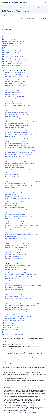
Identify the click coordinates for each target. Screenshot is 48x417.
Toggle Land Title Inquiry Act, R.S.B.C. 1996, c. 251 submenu (2, 61)
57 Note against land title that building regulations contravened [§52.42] (21, 163)
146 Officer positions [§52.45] (12, 174)
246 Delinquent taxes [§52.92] (12, 283)
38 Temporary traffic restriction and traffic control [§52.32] (18, 143)
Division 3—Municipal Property (12, 116)
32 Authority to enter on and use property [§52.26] (16, 130)
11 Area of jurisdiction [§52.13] (12, 98)
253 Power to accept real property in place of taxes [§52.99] (19, 298)
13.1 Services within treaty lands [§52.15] (14, 103)
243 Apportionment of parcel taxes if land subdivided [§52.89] (19, 276)
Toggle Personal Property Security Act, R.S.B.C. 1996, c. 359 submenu (2, 331)
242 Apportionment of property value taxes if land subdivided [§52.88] (21, 274)
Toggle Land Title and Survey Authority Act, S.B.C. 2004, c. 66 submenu (2, 59)
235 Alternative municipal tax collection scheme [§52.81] (17, 260)
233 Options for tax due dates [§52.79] (14, 256)
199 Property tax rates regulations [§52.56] (15, 201)
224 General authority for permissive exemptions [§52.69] (18, 232)
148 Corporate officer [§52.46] (12, 176)
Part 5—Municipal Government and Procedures (16, 170)
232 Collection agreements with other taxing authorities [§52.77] (19, 251)
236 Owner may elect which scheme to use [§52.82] (14, 15)
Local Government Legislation (18, 7)
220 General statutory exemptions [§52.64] (15, 221)
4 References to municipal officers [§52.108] (15, 318)
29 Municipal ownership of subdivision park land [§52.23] (18, 123)
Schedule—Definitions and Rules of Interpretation (16, 312)
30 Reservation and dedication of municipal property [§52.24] (19, 125)
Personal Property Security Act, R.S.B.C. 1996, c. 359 (14, 331)
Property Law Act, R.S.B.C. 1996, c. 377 (11, 332)
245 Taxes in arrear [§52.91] (12, 281)
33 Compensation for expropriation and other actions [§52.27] (19, 132)
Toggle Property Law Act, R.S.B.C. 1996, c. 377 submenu (2, 332)
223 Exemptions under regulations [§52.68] (15, 229)
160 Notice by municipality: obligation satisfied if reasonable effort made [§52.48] (23, 181)
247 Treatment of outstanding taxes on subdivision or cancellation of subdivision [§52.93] (24, 285)
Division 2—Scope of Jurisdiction (13, 94)
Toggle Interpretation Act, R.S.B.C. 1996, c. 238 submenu (2, 52)
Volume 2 (8, 7)
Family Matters (6, 48)
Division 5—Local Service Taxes (13, 212)
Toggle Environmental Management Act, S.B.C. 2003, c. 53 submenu (2, 43)
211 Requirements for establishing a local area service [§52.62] (19, 216)
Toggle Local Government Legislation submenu (2, 67)
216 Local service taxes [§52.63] (13, 218)
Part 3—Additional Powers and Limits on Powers (16, 107)
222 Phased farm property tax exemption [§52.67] (16, 227)
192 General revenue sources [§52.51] (14, 190)
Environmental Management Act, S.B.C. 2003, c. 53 (13, 43)
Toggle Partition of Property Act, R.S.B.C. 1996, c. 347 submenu (2, 327)
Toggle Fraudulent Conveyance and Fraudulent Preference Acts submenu (2, 50)
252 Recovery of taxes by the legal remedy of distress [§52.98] (19, 296)
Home (3, 7)
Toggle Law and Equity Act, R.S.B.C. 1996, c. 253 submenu (2, 65)
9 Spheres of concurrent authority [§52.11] (15, 92)
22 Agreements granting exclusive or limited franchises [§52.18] (19, 112)
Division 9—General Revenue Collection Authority (16, 247)
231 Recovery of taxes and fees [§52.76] (14, 249)
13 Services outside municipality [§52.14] (14, 101)
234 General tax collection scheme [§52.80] (15, 258)
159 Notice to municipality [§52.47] (13, 179)
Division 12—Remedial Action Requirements (15, 167)
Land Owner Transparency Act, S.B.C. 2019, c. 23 (13, 56)
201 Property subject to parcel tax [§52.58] (15, 207)
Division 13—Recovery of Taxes (13, 291)
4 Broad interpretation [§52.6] (12, 79)
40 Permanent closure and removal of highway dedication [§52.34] (20, 147)
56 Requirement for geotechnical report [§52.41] (16, 161)
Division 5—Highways (10, 136)
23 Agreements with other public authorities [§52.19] (17, 114)
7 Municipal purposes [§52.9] (12, 88)
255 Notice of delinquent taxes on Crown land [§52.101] (17, 301)
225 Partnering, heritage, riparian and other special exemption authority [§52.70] (23, 234)
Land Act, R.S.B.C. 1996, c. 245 (9, 54)
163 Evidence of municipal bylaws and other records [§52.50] (19, 185)
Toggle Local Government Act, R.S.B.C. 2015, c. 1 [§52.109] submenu (3, 320)
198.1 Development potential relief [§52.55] (15, 200)
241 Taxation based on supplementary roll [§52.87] (16, 272)
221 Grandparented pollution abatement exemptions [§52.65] (18, 223)
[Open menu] (45, 2)
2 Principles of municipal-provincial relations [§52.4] (17, 76)
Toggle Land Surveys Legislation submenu (2, 58)
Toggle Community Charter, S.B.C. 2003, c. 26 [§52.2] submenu (3, 70)
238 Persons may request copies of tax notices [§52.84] (32, 18)
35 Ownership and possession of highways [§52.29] (17, 138)
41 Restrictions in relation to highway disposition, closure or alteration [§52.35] (22, 149)
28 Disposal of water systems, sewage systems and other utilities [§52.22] (21, 121)
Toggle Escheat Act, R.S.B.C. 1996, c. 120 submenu (2, 45)
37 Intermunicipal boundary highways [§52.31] (15, 141)
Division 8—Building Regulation (12, 159)
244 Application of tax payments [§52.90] (15, 280)
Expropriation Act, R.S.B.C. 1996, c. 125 (11, 47)
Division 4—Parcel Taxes (11, 203)
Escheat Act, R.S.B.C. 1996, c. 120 (10, 45)
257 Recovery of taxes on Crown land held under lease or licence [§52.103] (22, 305)
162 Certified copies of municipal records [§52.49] (16, 183)
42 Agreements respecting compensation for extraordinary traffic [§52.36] (21, 150)
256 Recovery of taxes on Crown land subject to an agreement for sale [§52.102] (23, 303)
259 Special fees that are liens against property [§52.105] (18, 311)
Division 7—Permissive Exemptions (13, 230)
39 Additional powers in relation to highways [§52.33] (17, 145)
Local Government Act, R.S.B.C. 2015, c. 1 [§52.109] (15, 320)
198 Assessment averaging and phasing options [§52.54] (18, 198)
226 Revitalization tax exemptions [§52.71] (15, 236)
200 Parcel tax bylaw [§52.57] (12, 205)
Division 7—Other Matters (11, 178)
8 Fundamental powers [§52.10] (12, 90)
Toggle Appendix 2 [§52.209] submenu (3, 325)
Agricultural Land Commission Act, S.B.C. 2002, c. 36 (14, 36)
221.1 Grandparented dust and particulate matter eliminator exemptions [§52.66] (22, 225)
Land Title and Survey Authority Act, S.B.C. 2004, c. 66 (14, 59)
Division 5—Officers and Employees (13, 172)
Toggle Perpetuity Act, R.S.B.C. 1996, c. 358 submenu (2, 329)
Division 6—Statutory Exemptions (13, 220)
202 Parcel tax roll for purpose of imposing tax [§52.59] (17, 209)
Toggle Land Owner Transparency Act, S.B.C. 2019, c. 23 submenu (2, 56)
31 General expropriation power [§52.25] (14, 129)
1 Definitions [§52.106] (10, 314)
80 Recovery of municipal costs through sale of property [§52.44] (20, 169)
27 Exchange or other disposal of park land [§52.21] (17, 119)
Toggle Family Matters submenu (2, 48)
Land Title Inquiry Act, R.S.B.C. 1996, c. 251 (12, 61)
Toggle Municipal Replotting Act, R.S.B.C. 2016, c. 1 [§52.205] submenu (3, 322)
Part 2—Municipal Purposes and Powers (14, 83)
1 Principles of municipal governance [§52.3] (15, 74)
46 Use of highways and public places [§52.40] (16, 158)
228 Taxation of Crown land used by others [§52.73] (17, 241)
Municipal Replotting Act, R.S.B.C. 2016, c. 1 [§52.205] (15, 322)
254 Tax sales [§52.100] (11, 300)
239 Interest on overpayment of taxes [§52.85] (16, 269)
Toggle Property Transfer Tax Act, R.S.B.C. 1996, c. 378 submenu (2, 334)
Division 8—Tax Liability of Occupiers (14, 240)
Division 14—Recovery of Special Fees (14, 307)
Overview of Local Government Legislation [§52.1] (15, 68)
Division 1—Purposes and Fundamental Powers (16, 85)
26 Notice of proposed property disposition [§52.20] (17, 118)
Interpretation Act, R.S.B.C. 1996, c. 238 (11, 52)
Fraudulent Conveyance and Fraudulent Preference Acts (15, 50)
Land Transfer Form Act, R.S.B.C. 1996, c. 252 (12, 63)
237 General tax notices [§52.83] (13, 263)
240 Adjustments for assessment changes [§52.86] (16, 271)
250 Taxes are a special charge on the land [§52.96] (17, 292)
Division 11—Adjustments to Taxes (13, 267)
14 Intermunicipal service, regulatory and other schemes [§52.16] (19, 105)
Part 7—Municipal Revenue (12, 187)
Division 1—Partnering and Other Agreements (15, 108)
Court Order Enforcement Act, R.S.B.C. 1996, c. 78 (13, 41)
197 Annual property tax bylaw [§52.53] (14, 196)
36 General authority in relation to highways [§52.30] (17, 139)
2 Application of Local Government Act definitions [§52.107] (18, 316)
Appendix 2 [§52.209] (9, 325)
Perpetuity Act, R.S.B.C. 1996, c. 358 (10, 329)
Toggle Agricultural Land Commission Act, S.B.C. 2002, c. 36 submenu (2, 36)
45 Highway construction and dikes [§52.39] (15, 156)
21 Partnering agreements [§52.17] (13, 110)
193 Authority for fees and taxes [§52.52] (14, 192)
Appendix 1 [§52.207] (9, 323)
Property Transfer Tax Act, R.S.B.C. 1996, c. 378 (13, 334)
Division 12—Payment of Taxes (12, 278)
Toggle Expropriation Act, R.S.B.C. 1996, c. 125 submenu (2, 47)
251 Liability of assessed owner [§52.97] (14, 294)
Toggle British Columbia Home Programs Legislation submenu (2, 38)
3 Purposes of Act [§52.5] (11, 78)
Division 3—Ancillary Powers (12, 99)
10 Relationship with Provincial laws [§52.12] (15, 96)
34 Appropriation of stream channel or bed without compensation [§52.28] (21, 134)
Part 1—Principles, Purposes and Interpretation (16, 72)
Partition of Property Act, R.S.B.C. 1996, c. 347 (12, 327)
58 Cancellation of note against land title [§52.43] (16, 165)
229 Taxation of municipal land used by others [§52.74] (17, 243)
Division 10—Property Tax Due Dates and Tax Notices (17, 252)
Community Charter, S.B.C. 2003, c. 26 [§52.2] (35, 7)
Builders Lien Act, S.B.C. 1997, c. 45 (10, 39)
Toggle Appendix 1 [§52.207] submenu (3, 323)
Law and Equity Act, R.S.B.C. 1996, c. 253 (11, 65)
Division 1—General (10, 189)
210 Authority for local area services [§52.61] (15, 214)
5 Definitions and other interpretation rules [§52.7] (16, 81)
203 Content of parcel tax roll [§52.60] (14, 210)
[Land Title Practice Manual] (14, 2)
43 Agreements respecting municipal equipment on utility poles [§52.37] (21, 152)
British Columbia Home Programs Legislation (12, 37)
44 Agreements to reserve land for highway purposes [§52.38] (19, 154)
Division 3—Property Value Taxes (13, 194)
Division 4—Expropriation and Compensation (15, 127)
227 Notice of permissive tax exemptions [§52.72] (16, 238)
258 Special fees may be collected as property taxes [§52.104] (19, 309)
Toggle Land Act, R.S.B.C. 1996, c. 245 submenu (2, 54)
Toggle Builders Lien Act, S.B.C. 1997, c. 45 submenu (2, 39)
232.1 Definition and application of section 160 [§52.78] (17, 254)
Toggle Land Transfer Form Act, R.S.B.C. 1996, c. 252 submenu (2, 63)
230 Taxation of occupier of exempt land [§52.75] (16, 245)
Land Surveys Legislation (8, 58)
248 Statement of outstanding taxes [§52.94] (15, 287)
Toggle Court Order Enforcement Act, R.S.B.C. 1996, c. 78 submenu (2, 41)
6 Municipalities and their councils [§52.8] (14, 87)
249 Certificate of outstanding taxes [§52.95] (15, 289)
